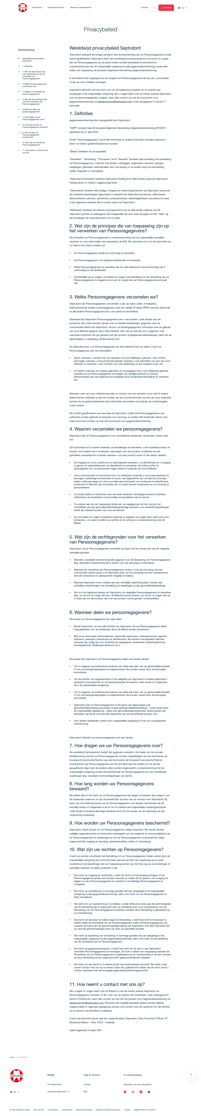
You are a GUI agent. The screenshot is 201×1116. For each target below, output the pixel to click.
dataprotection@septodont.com (115, 102)
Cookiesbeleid (67, 1110)
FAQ (85, 1092)
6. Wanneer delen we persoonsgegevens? (31, 111)
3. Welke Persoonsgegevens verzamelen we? (34, 85)
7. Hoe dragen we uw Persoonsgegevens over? (33, 118)
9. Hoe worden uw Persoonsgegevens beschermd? (30, 135)
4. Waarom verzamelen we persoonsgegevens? (33, 93)
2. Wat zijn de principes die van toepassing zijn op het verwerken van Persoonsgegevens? (33, 75)
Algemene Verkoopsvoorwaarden (108, 1110)
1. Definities (27, 66)
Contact (144, 8)
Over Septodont (54, 1085)
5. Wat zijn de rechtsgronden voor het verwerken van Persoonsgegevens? (34, 102)
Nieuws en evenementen (80, 8)
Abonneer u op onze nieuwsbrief (138, 1085)
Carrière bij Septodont (57, 1092)
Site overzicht (39, 1110)
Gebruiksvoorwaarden (84, 1110)
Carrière (127, 1110)
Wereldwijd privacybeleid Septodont (33, 60)
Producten (36, 8)
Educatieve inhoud (56, 8)
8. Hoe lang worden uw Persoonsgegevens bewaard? (35, 126)
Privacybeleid (53, 1110)
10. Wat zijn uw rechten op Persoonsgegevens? (33, 144)
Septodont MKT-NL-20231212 (145, 1110)
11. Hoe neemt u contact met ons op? (35, 152)
